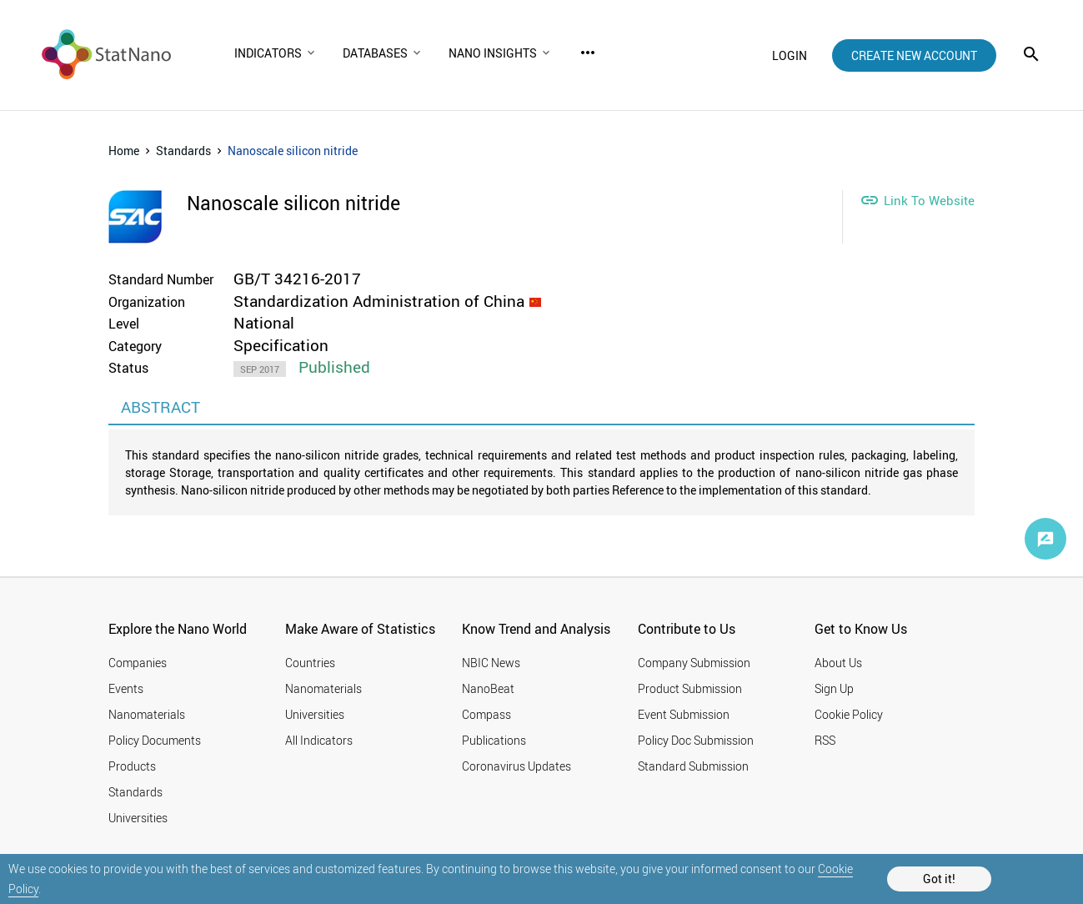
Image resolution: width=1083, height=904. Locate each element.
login (789, 55)
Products (132, 766)
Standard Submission (693, 766)
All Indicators (319, 740)
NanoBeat (488, 688)
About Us (838, 662)
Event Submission (684, 714)
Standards (183, 150)
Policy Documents (154, 740)
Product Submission (690, 688)
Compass (486, 714)
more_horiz (588, 53)
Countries (310, 662)
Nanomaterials (146, 714)
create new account (914, 55)
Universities (138, 818)
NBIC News (491, 662)
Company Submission (694, 662)
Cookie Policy (849, 714)
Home (123, 150)
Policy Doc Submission (696, 740)
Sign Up (834, 688)
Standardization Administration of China (378, 301)
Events (125, 688)
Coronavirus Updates (516, 766)
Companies (137, 662)
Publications (494, 740)
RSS (825, 740)
